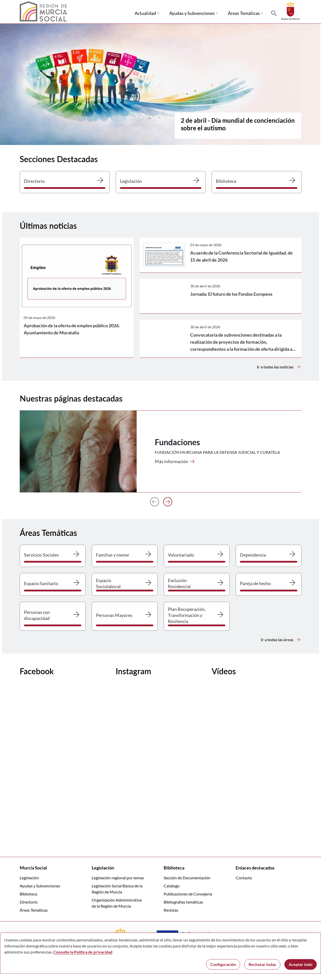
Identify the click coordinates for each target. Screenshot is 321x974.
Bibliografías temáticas (183, 902)
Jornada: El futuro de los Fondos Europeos (231, 294)
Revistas (171, 910)
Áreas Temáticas (34, 910)
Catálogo (172, 885)
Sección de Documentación (187, 877)
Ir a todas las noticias (279, 367)
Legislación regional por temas (118, 877)
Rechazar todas (262, 964)
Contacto (244, 877)
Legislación (29, 877)
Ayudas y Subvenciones (40, 885)
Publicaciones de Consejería (188, 893)
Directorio (29, 902)
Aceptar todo (300, 964)
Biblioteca (28, 893)
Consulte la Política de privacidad (82, 952)
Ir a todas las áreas (281, 640)
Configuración (223, 964)
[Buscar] (274, 13)
